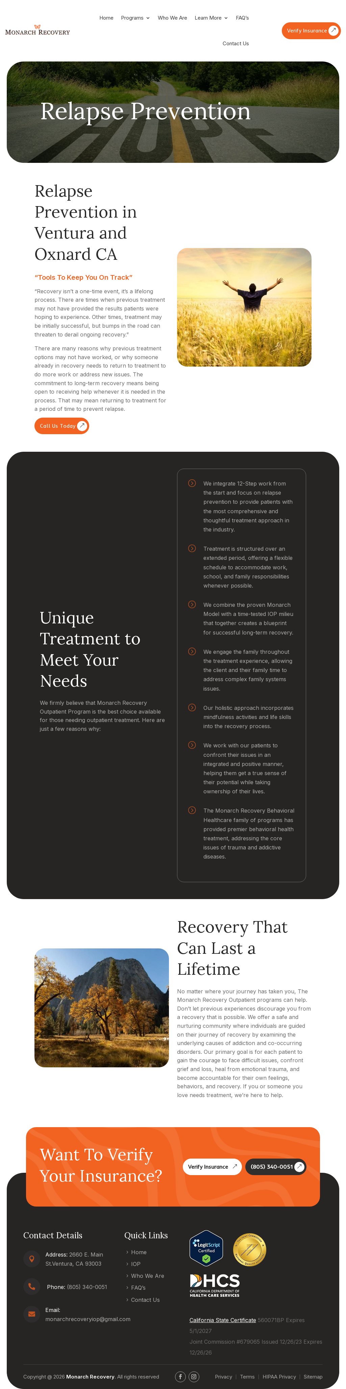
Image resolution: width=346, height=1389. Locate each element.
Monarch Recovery (90, 1376)
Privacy (223, 1376)
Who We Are (172, 18)
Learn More (208, 18)
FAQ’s (242, 18)
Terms (247, 1376)
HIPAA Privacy (279, 1376)
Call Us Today (57, 425)
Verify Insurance (307, 30)
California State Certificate (223, 1320)
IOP (136, 1264)
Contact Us (236, 43)
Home (106, 18)
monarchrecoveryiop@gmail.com (87, 1319)
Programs (132, 18)
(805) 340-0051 (272, 1166)
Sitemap (313, 1376)
